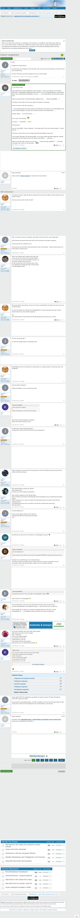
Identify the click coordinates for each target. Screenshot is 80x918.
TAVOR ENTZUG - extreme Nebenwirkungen (21, 876)
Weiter (61, 760)
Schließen (32, 50)
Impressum (20, 909)
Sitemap (55, 909)
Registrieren (54, 10)
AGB (40, 909)
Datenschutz (26, 909)
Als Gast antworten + (6, 58)
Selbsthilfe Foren (17, 8)
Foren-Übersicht (5, 894)
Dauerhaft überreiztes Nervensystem (18, 861)
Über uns (15, 909)
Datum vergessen (9, 54)
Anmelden (61, 10)
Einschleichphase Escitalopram (16, 872)
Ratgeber (32, 8)
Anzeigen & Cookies (34, 909)
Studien (55, 8)
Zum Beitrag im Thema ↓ (20, 148)
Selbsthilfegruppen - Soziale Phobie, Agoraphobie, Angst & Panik (43, 894)
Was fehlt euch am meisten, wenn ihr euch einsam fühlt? (25, 883)
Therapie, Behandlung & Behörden (19, 894)
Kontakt (10, 909)
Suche (26, 8)
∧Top (76, 916)
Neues (9, 8)
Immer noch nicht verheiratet (15, 849)
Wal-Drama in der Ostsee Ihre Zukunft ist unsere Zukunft (25, 879)
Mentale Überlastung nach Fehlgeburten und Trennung (25, 857)
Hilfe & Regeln (46, 8)
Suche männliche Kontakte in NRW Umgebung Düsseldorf (26, 887)
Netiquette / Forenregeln (47, 909)
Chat (39, 8)
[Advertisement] (38, 457)
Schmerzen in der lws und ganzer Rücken (20, 853)
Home (3, 8)
